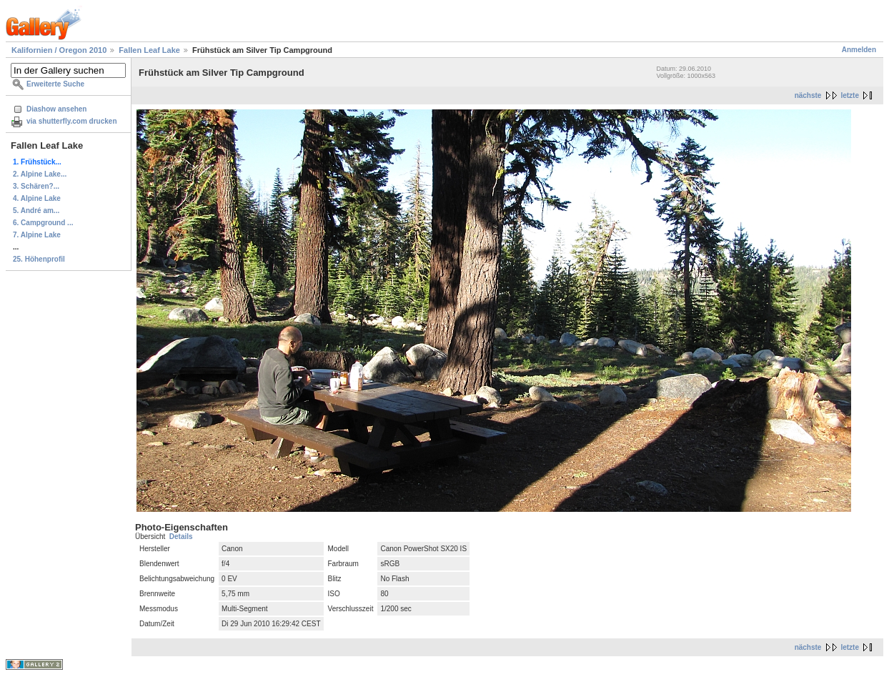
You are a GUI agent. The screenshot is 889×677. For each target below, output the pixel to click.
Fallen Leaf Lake (149, 50)
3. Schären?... (36, 186)
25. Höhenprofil (39, 259)
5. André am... (36, 210)
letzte (849, 95)
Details (181, 536)
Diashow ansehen (56, 109)
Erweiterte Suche (55, 84)
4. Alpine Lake (37, 198)
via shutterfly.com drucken (71, 121)
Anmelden (859, 50)
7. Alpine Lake (37, 235)
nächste (808, 95)
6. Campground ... (43, 223)
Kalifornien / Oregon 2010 (58, 50)
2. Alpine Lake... (39, 174)
